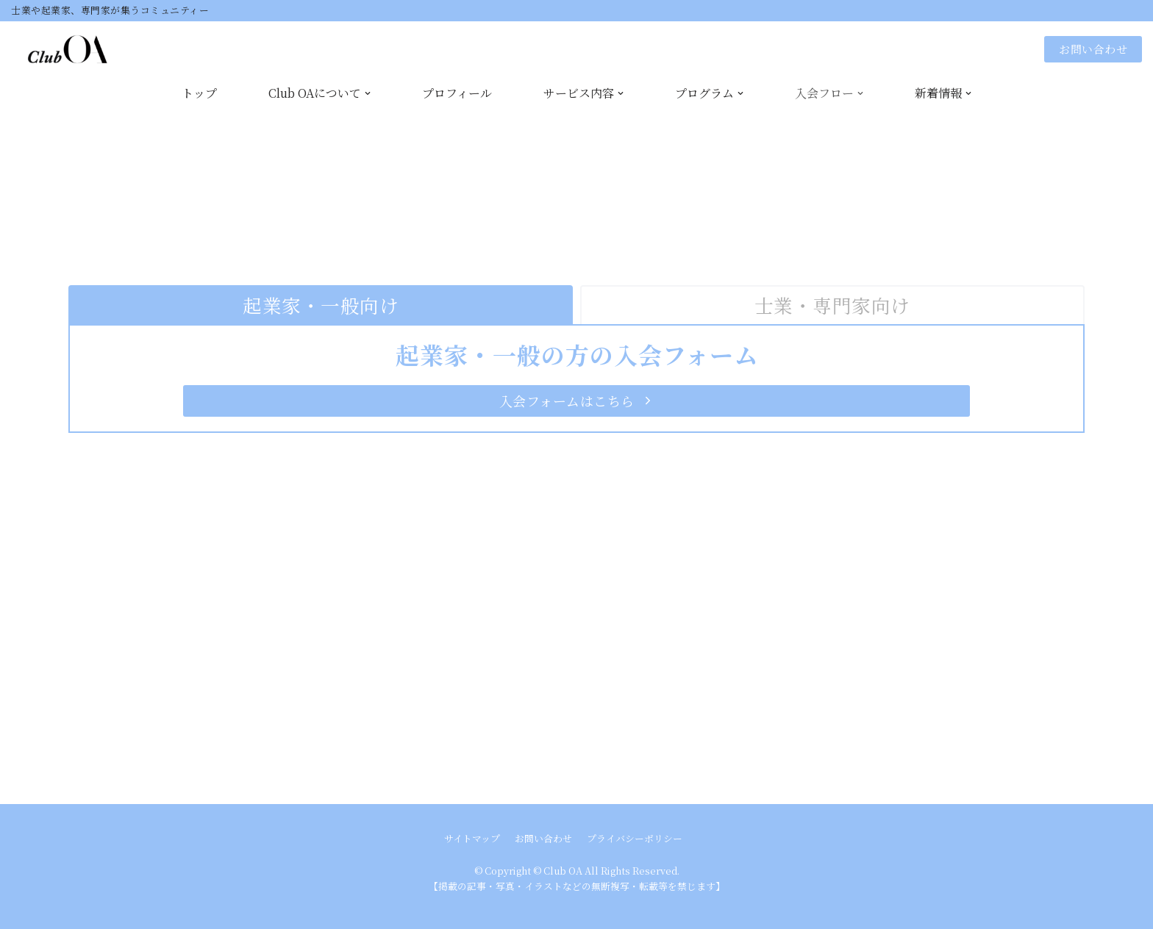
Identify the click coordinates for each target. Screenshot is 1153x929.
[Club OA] (59, 50)
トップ (199, 93)
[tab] (320, 305)
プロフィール (457, 93)
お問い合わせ (1093, 49)
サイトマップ (472, 838)
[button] (576, 401)
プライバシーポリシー (634, 838)
